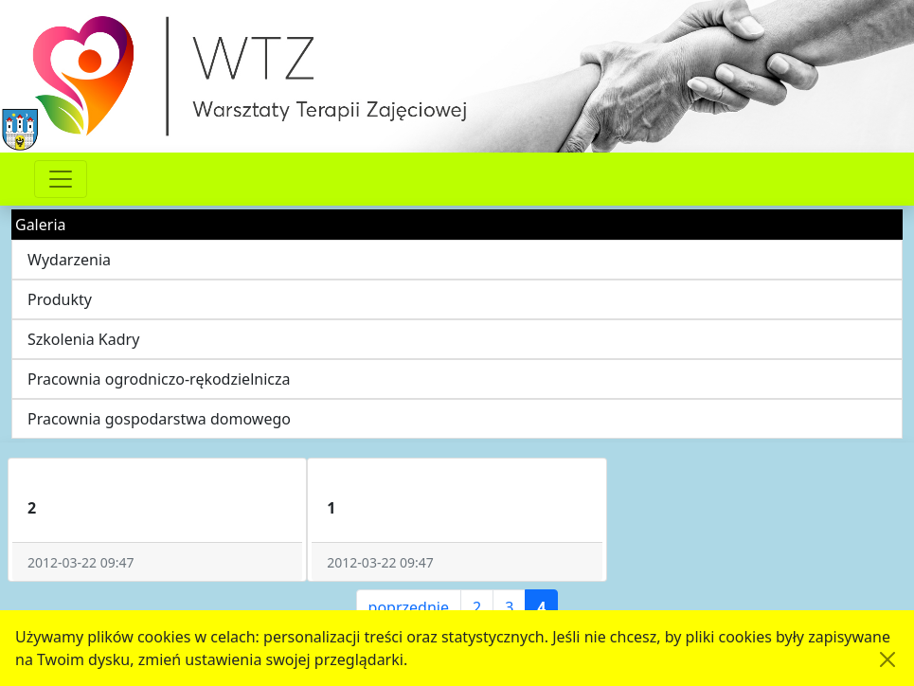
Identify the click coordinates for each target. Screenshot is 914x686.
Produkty (59, 299)
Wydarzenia (69, 259)
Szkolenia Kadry (83, 339)
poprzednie (408, 607)
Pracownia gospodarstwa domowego (159, 418)
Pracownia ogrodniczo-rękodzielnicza (158, 379)
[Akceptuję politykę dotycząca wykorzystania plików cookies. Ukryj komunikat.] (887, 659)
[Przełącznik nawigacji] (60, 179)
